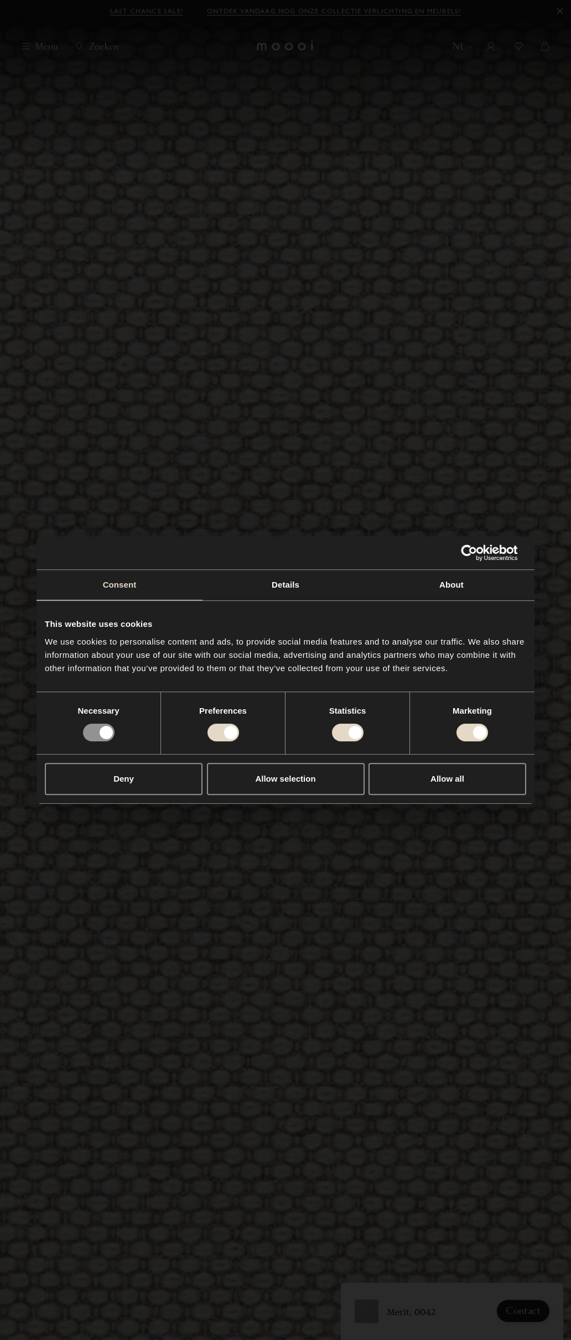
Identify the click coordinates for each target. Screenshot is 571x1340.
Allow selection (285, 778)
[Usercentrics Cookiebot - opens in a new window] (477, 553)
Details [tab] (285, 584)
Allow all (447, 778)
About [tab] (451, 584)
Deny (123, 778)
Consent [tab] (120, 584)
